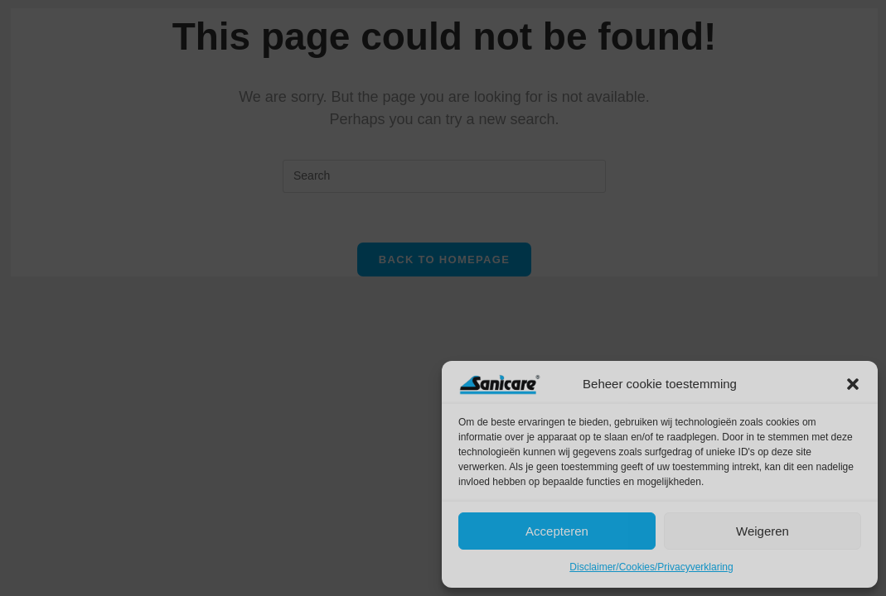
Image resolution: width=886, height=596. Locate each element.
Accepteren (556, 531)
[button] (853, 384)
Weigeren (762, 531)
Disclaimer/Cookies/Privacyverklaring (651, 567)
